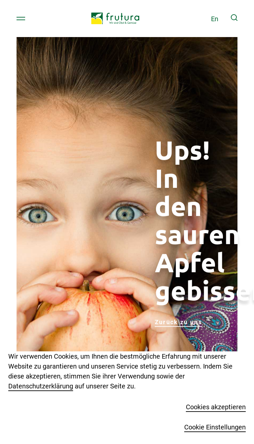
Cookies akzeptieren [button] (216, 407)
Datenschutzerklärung (40, 386)
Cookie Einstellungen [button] (215, 427)
